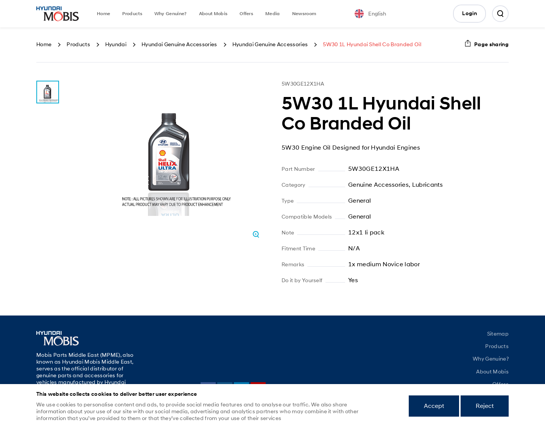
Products (132, 13)
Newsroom (304, 13)
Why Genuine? (170, 13)
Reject (485, 405)
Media (272, 13)
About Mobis (213, 13)
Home (103, 13)
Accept (434, 405)
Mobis (57, 13)
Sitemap (498, 334)
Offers (246, 13)
